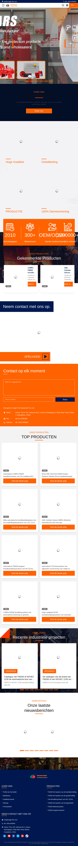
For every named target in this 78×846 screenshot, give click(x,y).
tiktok (26, 835)
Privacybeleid (7, 806)
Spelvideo (36, 357)
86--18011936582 (69, 1)
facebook (13, 835)
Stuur (65, 399)
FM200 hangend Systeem (56, 810)
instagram (22, 835)
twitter (18, 835)
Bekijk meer (39, 111)
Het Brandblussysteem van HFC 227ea (60, 799)
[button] (27, 81)
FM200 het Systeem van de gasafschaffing (61, 795)
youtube (9, 835)
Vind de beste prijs (32, 284)
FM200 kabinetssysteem (56, 806)
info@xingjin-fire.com (9, 1)
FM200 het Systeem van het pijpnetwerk (61, 803)
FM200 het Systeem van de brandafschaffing (62, 792)
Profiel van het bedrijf (9, 792)
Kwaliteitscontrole (8, 799)
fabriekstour (6, 795)
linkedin (4, 835)
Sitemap (5, 803)
